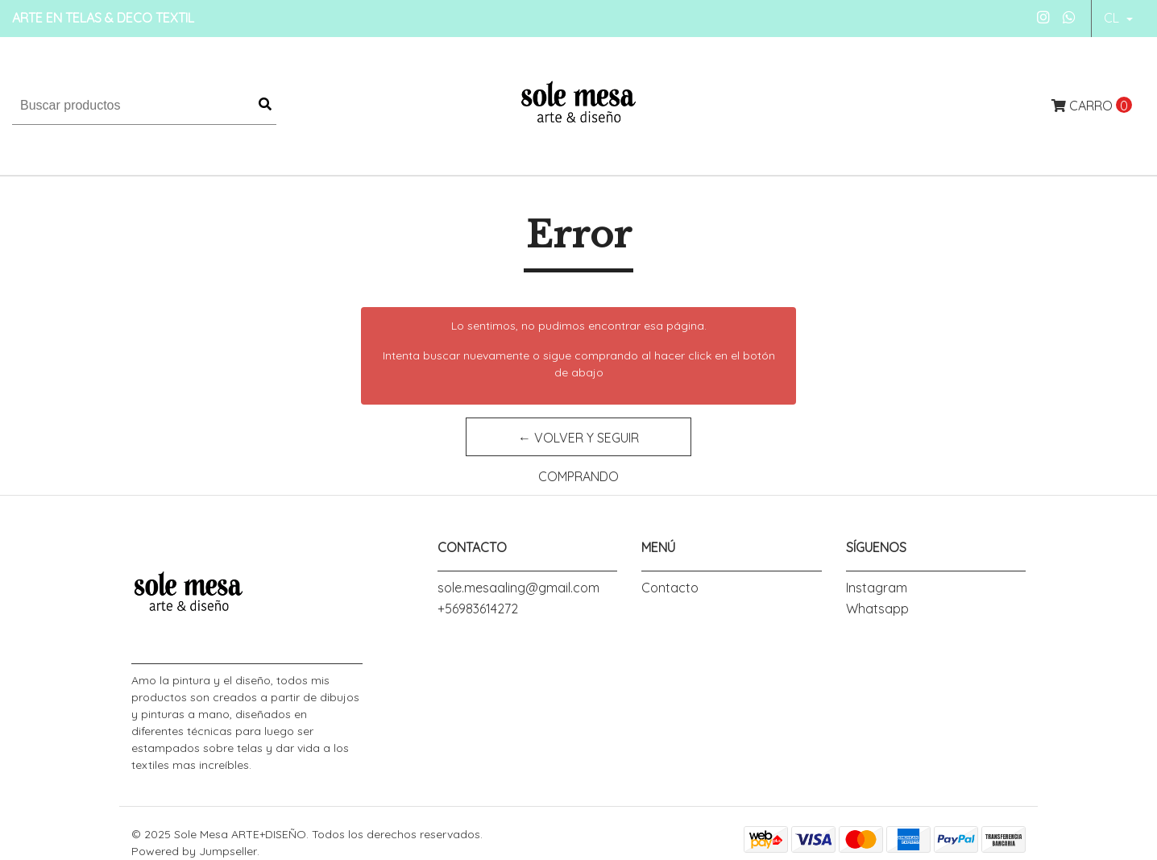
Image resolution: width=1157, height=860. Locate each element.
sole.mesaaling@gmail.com (518, 588)
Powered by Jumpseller (194, 851)
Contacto (670, 588)
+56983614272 (478, 608)
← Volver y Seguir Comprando (578, 443)
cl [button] (1113, 18)
